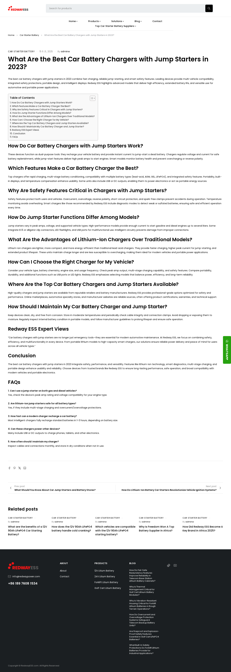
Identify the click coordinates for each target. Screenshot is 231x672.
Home (11, 35)
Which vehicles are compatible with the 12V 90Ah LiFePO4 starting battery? (115, 530)
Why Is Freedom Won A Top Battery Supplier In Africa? (156, 528)
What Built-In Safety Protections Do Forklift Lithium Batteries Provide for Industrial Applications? (144, 649)
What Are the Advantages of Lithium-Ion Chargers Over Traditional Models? (53, 116)
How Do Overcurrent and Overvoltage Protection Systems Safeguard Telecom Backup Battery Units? (142, 620)
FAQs (15, 136)
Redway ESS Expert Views (25, 130)
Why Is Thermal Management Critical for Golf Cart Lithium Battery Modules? (142, 590)
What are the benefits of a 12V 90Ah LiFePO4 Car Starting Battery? (27, 530)
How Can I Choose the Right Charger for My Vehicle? (40, 119)
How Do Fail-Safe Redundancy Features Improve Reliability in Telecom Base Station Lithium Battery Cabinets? (142, 576)
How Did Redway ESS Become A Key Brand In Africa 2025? (203, 528)
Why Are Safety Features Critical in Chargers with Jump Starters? (47, 109)
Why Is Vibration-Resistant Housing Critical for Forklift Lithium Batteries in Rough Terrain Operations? (142, 604)
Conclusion (19, 133)
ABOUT (64, 563)
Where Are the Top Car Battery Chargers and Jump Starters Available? (50, 123)
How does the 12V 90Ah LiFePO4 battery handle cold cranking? (72, 528)
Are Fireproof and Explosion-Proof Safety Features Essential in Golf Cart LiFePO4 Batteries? (144, 635)
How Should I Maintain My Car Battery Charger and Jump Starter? (48, 126)
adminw (65, 51)
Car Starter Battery (29, 35)
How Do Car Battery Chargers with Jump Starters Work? (42, 102)
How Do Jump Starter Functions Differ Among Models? (41, 112)
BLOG (132, 563)
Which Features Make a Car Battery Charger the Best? (41, 106)
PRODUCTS (100, 563)
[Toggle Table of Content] (91, 98)
